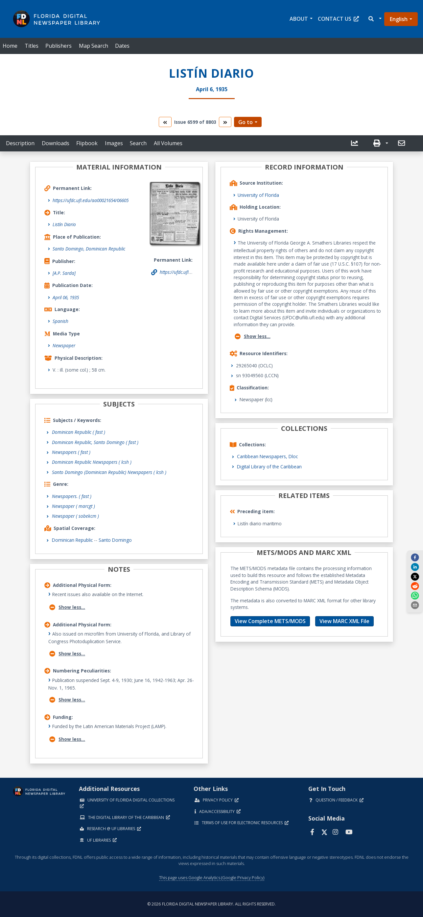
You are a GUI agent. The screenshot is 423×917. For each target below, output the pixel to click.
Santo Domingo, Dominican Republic (89, 249)
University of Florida (258, 195)
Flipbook (87, 143)
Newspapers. (71, 496)
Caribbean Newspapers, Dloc (267, 456)
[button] (374, 19)
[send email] (415, 605)
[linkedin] (415, 567)
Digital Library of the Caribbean (269, 466)
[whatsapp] (415, 595)
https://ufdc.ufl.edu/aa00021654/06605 (91, 200)
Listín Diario (64, 224)
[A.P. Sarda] (64, 273)
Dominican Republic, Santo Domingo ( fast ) (95, 442)
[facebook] (415, 557)
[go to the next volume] (225, 122)
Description (20, 143)
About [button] (299, 18)
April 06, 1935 (66, 297)
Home (10, 45)
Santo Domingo (115, 540)
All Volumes (168, 143)
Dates (122, 45)
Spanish (60, 321)
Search (138, 143)
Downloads (55, 143)
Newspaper (64, 345)
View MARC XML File (344, 621)
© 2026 (211, 904)
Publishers (58, 45)
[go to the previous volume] (165, 122)
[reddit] (415, 586)
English (399, 19)
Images (114, 143)
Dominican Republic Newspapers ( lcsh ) (91, 462)
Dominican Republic (72, 540)
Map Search (93, 45)
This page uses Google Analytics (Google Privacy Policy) (211, 877)
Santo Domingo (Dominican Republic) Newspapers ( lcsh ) (109, 472)
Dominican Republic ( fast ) (78, 432)
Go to (245, 122)
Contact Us (338, 18)
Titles (31, 45)
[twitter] (415, 576)
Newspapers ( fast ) (71, 452)
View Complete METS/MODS (270, 621)
